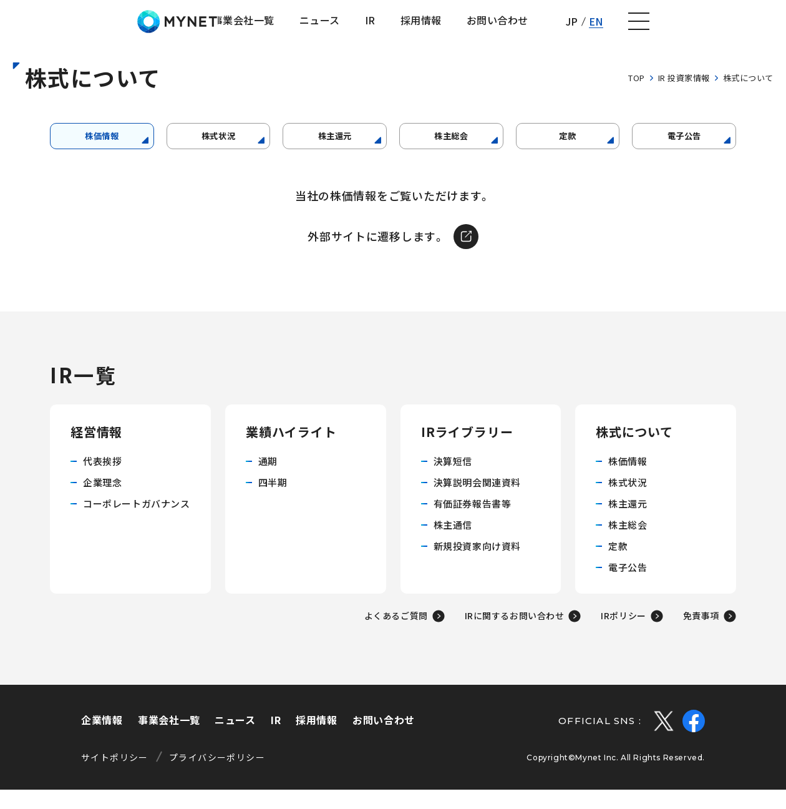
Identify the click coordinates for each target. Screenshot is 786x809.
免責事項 (701, 635)
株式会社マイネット (76, 26)
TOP (636, 88)
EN (714, 26)
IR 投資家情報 (684, 88)
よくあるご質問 (396, 635)
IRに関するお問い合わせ (515, 635)
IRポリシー (623, 635)
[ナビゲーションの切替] (758, 26)
